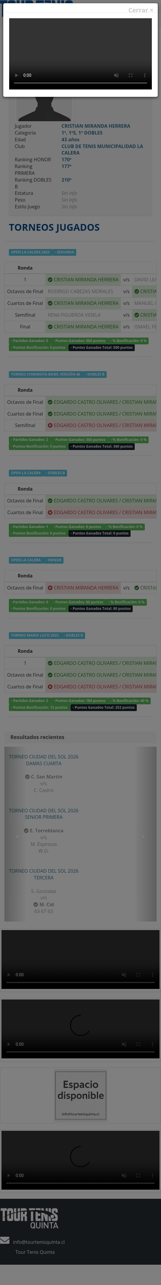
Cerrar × (140, 10)
